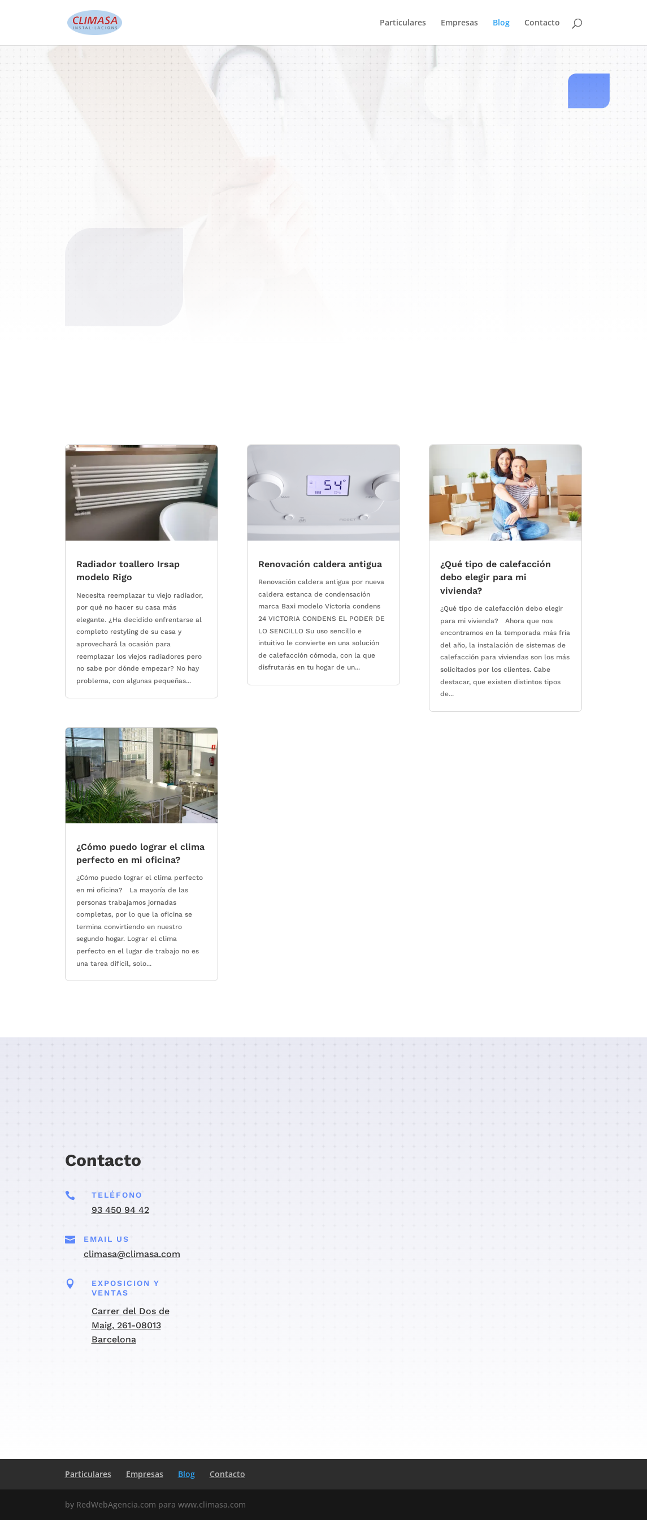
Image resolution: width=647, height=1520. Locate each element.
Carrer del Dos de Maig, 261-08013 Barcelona (131, 1325)
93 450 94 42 (120, 1209)
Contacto (542, 23)
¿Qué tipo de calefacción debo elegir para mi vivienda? (495, 577)
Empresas (459, 23)
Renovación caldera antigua (320, 564)
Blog (501, 23)
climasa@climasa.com (132, 1254)
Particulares (403, 23)
